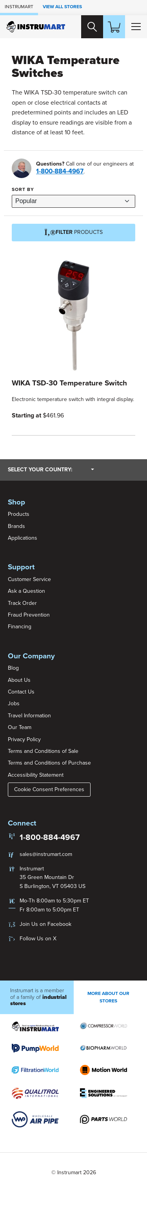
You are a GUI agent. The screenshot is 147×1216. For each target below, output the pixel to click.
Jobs (14, 703)
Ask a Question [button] (26, 591)
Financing (19, 626)
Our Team (19, 727)
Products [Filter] (73, 233)
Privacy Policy (24, 739)
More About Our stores (108, 997)
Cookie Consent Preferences (49, 789)
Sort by (23, 189)
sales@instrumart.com (46, 854)
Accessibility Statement (36, 775)
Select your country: (51, 469)
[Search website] (92, 26)
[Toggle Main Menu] (136, 26)
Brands (16, 526)
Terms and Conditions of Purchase (49, 763)
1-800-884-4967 (59, 171)
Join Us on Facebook (45, 924)
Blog (13, 668)
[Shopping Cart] (114, 26)
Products (18, 514)
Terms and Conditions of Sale (43, 751)
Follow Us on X (38, 938)
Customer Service (29, 579)
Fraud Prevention (29, 615)
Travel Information (29, 715)
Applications (22, 538)
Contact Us (21, 691)
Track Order (22, 603)
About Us (19, 680)
